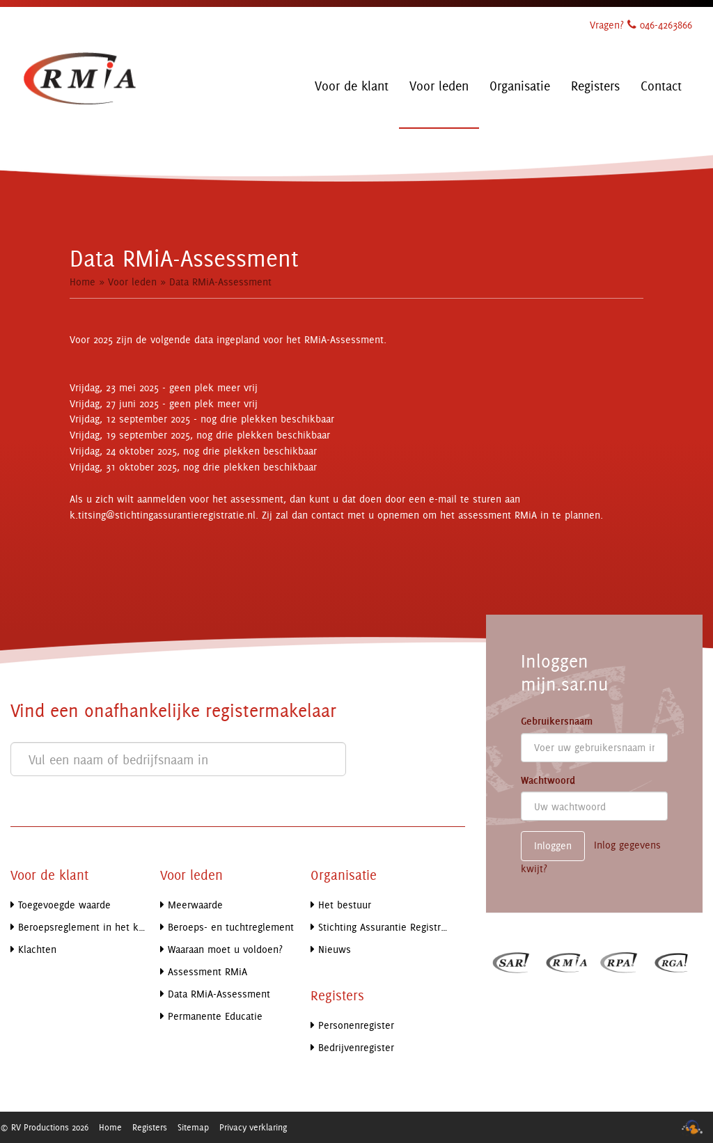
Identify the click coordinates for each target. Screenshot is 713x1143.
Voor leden (132, 281)
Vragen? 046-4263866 (641, 25)
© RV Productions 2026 (44, 1127)
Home (82, 281)
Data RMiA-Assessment (220, 281)
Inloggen (553, 845)
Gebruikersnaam (557, 721)
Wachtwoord (548, 780)
